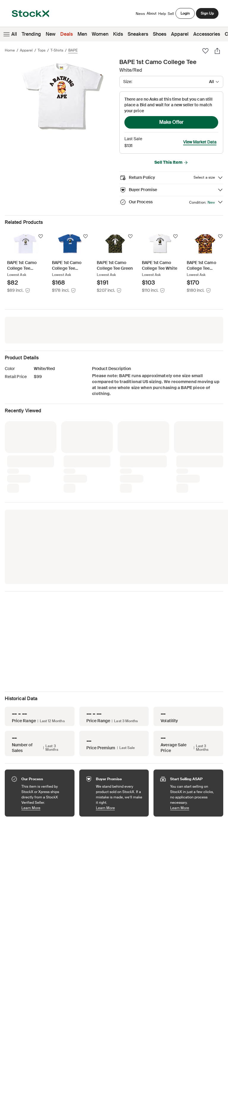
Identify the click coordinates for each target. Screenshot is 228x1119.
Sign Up (207, 13)
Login (185, 13)
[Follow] (41, 236)
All (9, 34)
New (51, 34)
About (151, 14)
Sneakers (138, 34)
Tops (41, 50)
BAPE (72, 50)
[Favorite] (205, 51)
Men (82, 34)
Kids (118, 34)
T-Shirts (56, 50)
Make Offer (171, 122)
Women (100, 34)
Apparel (180, 34)
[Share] (217, 51)
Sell (171, 13)
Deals (66, 34)
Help (162, 13)
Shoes (159, 34)
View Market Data (199, 142)
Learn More (45, 807)
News (140, 13)
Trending (31, 34)
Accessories (206, 34)
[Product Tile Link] (26, 263)
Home (10, 50)
